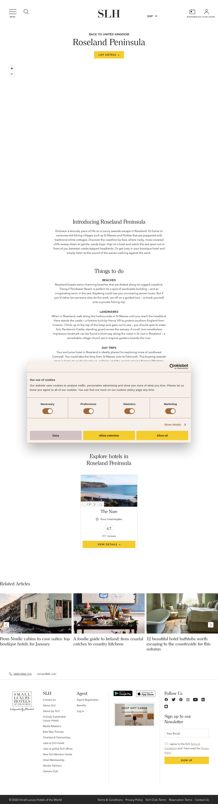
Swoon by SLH (51, 711)
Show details (172, 424)
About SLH (49, 705)
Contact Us (49, 699)
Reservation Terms (180, 800)
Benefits (81, 705)
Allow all (162, 435)
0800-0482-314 (22, 674)
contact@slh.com (46, 674)
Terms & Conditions (110, 800)
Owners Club (50, 771)
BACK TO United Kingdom (109, 34)
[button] (94, 504)
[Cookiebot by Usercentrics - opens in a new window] (172, 366)
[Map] (109, 132)
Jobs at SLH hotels (53, 743)
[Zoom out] (12, 74)
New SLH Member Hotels (57, 754)
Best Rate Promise (53, 731)
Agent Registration (87, 699)
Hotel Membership (53, 760)
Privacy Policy (134, 800)
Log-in (80, 711)
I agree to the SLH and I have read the (187, 748)
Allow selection (109, 435)
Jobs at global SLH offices (57, 748)
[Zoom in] (12, 68)
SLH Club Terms (156, 800)
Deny (55, 435)
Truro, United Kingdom (111, 519)
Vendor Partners (52, 765)
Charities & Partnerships (56, 737)
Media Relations (52, 726)
